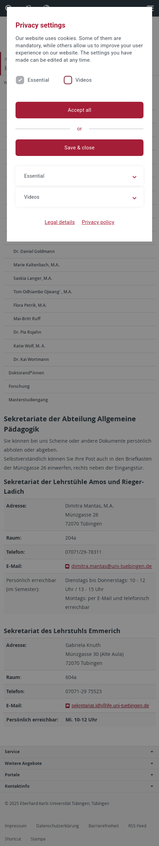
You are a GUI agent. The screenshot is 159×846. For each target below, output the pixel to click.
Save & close (79, 148)
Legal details (60, 222)
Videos (84, 80)
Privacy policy (98, 222)
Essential (38, 80)
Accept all (79, 110)
